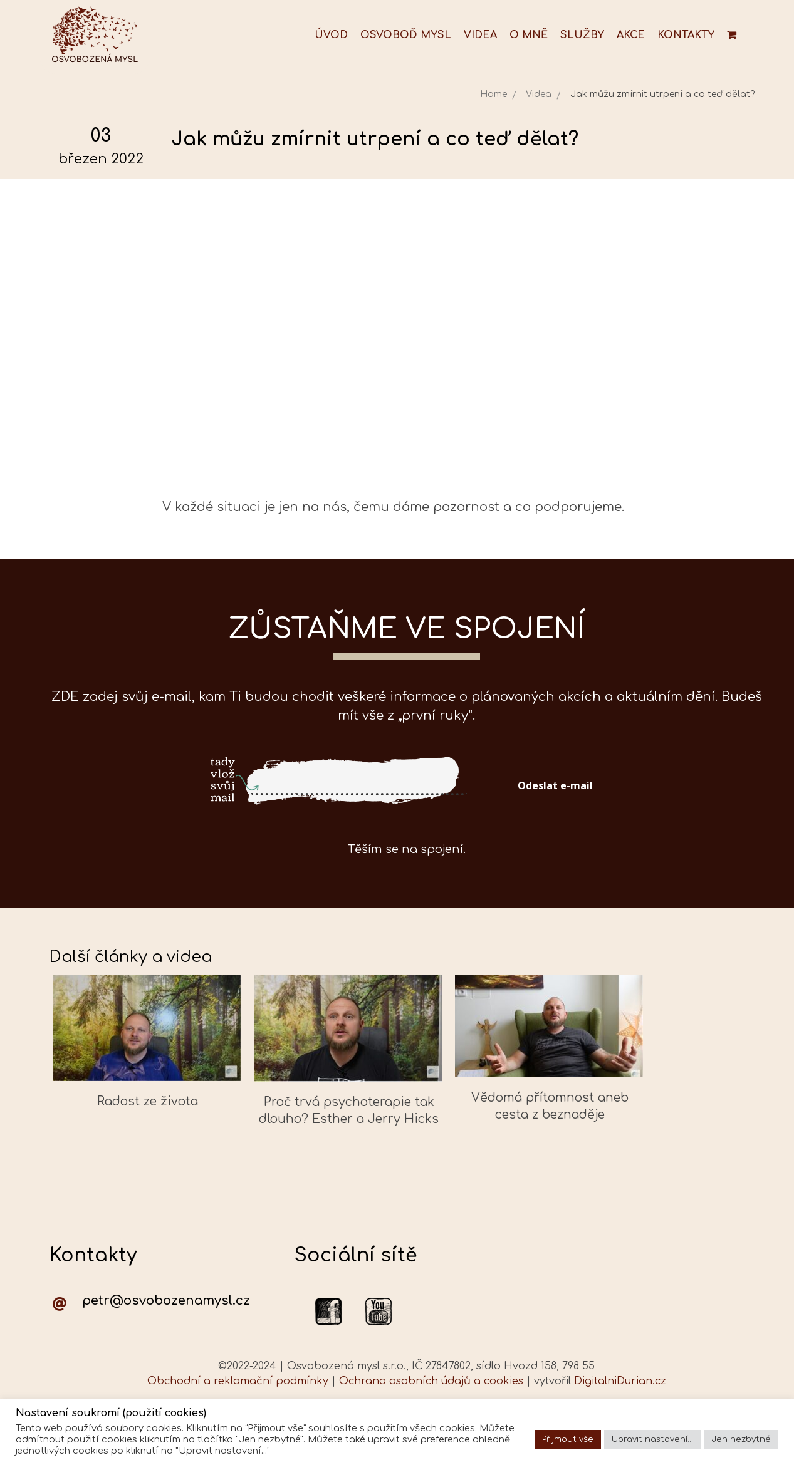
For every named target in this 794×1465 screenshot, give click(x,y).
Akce (631, 35)
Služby (582, 35)
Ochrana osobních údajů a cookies (431, 1381)
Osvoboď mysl (405, 35)
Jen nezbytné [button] (741, 1439)
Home (493, 94)
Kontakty (685, 35)
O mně (528, 35)
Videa (480, 35)
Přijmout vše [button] (567, 1439)
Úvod (331, 35)
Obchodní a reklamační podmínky (237, 1381)
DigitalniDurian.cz (620, 1381)
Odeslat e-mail (555, 785)
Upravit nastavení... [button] (652, 1439)
